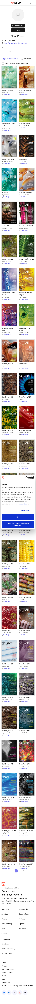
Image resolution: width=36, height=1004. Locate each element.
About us (5, 922)
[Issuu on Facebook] (4, 1000)
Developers (6, 952)
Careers (4, 926)
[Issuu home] (16, 3)
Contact (4, 941)
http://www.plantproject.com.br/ (15, 43)
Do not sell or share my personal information (18, 524)
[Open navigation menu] (3, 3)
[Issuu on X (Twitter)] (14, 1000)
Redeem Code (7, 961)
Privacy (4, 973)
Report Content (7, 980)
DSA (3, 987)
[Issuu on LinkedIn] (9, 1000)
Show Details (25, 510)
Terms (4, 970)
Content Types (24, 922)
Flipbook (22, 931)
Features (22, 926)
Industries (22, 936)
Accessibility (6, 990)
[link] (30, 3)
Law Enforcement (8, 977)
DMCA (4, 983)
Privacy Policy (21, 504)
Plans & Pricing (7, 931)
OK (18, 517)
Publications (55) (10, 66)
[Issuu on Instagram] (20, 1000)
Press (3, 936)
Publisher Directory (8, 956)
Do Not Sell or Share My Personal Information (17, 993)
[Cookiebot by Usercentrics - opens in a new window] (25, 477)
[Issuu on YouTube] (25, 1000)
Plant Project (6, 102)
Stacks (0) (26, 66)
